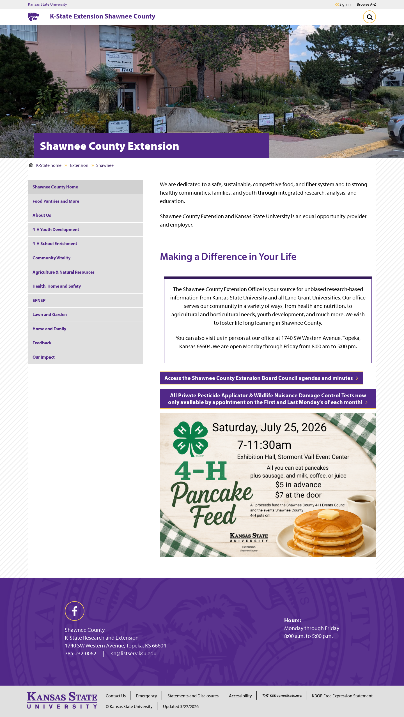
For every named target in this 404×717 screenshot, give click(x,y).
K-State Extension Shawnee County (102, 16)
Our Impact (44, 357)
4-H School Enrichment (55, 243)
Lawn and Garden (50, 314)
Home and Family (49, 328)
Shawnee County (85, 629)
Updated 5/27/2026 (181, 706)
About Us (42, 215)
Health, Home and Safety (57, 286)
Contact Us (116, 695)
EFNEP (39, 300)
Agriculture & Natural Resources (64, 272)
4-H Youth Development (56, 229)
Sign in (345, 4)
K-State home (45, 165)
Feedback (42, 342)
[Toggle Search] (369, 16)
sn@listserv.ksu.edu (134, 653)
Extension (79, 165)
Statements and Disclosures (193, 695)
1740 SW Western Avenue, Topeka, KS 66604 (115, 645)
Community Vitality (51, 257)
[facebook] (74, 611)
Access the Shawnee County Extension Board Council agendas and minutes (261, 377)
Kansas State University (47, 4)
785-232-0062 (80, 653)
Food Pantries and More (56, 201)
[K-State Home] (33, 17)
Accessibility (240, 695)
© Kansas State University (129, 706)
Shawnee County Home (55, 187)
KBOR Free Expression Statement (342, 695)
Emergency (146, 695)
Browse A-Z (366, 4)
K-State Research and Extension (102, 637)
